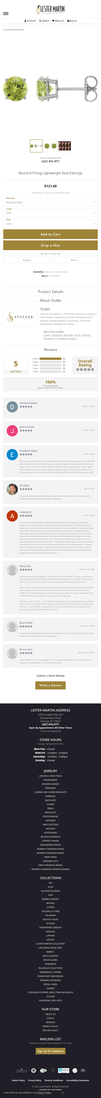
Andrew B (25, 512)
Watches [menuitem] (50, 828)
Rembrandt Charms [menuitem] (50, 972)
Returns (74, 260)
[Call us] (50, 727)
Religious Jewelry (68, 338)
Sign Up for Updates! (50, 1051)
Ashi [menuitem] (50, 894)
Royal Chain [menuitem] (50, 984)
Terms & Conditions (54, 1080)
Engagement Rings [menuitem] (50, 844)
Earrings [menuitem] (50, 796)
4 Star (35, 361)
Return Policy (50, 1030)
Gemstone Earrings (14, 29)
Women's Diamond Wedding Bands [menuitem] (50, 869)
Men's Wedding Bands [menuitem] (51, 865)
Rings (78, 335)
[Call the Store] (50, 724)
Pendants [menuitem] (50, 788)
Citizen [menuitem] (50, 907)
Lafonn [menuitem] (50, 935)
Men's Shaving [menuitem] (50, 955)
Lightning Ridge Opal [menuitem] (50, 947)
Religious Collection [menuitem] (50, 968)
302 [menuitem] (50, 882)
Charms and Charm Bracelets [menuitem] (50, 792)
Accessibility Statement (77, 1080)
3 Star (35, 365)
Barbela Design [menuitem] (50, 899)
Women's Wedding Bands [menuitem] (50, 852)
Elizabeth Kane (28, 450)
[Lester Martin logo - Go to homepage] (50, 9)
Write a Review (50, 685)
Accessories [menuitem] (50, 832)
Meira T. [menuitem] (50, 951)
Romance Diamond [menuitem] (50, 980)
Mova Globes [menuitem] (50, 959)
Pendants (49, 338)
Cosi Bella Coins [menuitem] (50, 911)
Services (50, 1022)
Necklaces (57, 335)
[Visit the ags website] (22, 1070)
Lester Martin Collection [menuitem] (50, 943)
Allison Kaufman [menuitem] (50, 890)
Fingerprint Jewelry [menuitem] (51, 927)
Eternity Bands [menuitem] (50, 840)
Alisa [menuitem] (50, 886)
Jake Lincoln (27, 426)
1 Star (35, 371)
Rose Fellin (26, 622)
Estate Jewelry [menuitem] (50, 816)
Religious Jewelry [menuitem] (50, 836)
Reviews (50, 349)
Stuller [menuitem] (50, 996)
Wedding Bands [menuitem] (50, 783)
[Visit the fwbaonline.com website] (43, 1070)
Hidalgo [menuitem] (50, 931)
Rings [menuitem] (50, 808)
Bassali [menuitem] (50, 903)
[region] (50, 88)
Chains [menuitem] (50, 804)
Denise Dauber (28, 403)
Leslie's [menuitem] (51, 939)
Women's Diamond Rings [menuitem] (50, 848)
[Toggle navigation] (6, 13)
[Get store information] (50, 731)
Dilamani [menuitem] (50, 915)
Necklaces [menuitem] (50, 800)
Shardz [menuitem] (50, 988)
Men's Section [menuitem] (50, 824)
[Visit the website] (52, 1070)
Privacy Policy (50, 1026)
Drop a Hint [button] (50, 245)
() (64, 358)
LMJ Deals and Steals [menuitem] (50, 775)
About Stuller (50, 300)
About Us (50, 1014)
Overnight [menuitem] (50, 963)
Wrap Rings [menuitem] (50, 857)
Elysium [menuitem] (50, 923)
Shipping (27, 260)
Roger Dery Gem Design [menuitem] (50, 976)
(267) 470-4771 (51, 161)
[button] (30, 21)
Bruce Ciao (26, 649)
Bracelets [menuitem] (50, 812)
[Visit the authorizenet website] (34, 1070)
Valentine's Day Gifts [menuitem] (50, 1000)
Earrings (86, 335)
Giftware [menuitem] (50, 820)
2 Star (35, 368)
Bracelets (69, 335)
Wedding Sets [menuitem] (50, 861)
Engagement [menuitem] (50, 779)
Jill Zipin (24, 485)
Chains (47, 335)
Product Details (50, 291)
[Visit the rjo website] (83, 1070)
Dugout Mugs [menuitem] (50, 919)
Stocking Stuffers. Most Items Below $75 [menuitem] (50, 992)
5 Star (35, 358)
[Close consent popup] (63, 1093)
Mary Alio (25, 566)
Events (50, 1018)
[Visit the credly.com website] (74, 1070)
